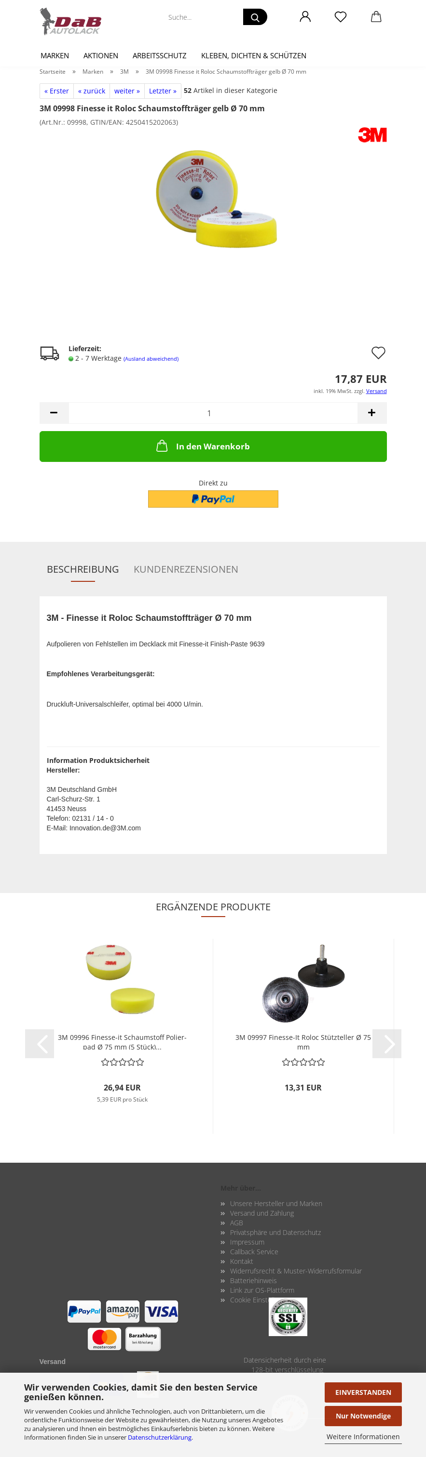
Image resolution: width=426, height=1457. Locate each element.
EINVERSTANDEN (363, 1392)
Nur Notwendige (363, 1415)
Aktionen (100, 55)
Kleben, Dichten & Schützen (253, 55)
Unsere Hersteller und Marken (276, 1203)
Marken (55, 55)
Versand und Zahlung (262, 1213)
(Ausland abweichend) (151, 358)
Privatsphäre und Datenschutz (275, 1232)
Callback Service (254, 1251)
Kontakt (241, 1261)
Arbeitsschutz (160, 55)
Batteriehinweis (253, 1280)
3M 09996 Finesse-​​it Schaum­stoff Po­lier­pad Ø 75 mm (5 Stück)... (122, 1041)
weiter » (127, 90)
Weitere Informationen (363, 1436)
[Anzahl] (213, 413)
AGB (236, 1222)
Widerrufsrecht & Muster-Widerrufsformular (296, 1270)
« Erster (56, 90)
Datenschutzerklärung (160, 1437)
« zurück (91, 90)
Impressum (247, 1242)
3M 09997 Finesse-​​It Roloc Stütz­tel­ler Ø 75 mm (303, 1041)
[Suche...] (255, 17)
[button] (305, 17)
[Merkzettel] (340, 17)
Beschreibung (83, 569)
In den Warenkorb (202, 445)
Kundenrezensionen (186, 569)
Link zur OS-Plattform (262, 1290)
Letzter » (163, 90)
